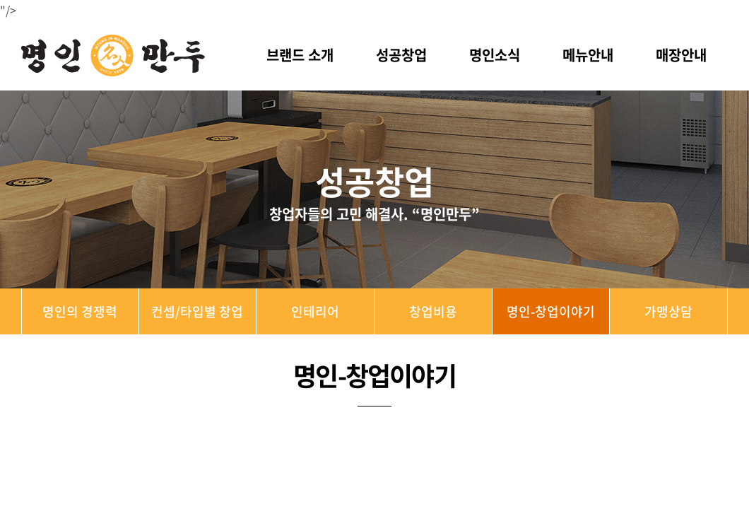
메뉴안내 (587, 55)
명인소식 (494, 55)
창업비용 (433, 311)
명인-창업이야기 (551, 311)
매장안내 (681, 55)
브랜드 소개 (300, 55)
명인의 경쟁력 (79, 311)
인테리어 (315, 311)
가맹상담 (668, 311)
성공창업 (401, 55)
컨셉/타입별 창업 (197, 311)
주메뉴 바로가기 (0, 0)
